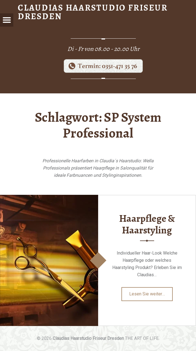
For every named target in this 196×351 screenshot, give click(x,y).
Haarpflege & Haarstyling (147, 224)
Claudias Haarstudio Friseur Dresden (88, 338)
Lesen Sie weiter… (151, 295)
